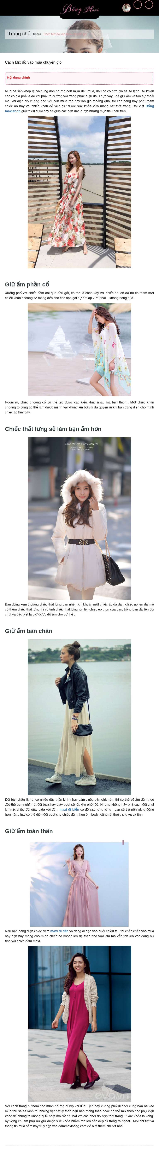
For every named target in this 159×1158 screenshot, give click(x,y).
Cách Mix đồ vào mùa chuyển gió (32, 62)
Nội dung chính (18, 77)
